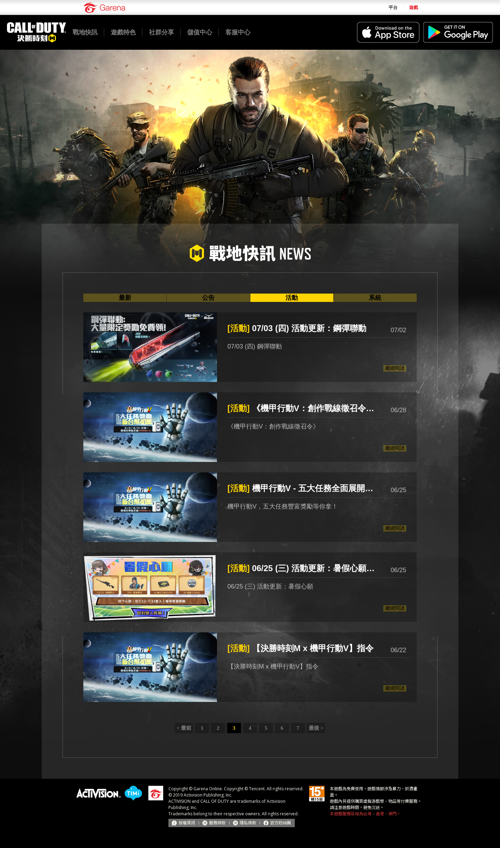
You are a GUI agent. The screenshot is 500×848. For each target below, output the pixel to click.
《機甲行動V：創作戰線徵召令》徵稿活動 (302, 408)
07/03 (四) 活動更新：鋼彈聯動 (296, 328)
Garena (104, 7)
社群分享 (161, 32)
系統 (375, 297)
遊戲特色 (123, 32)
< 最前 (184, 728)
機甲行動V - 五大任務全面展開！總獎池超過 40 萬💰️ (302, 488)
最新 (125, 297)
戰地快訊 (85, 32)
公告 (208, 297)
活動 (291, 297)
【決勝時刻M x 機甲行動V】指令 (300, 648)
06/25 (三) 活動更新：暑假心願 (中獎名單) (302, 568)
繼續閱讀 (395, 368)
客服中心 (237, 32)
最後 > (316, 728)
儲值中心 (199, 32)
